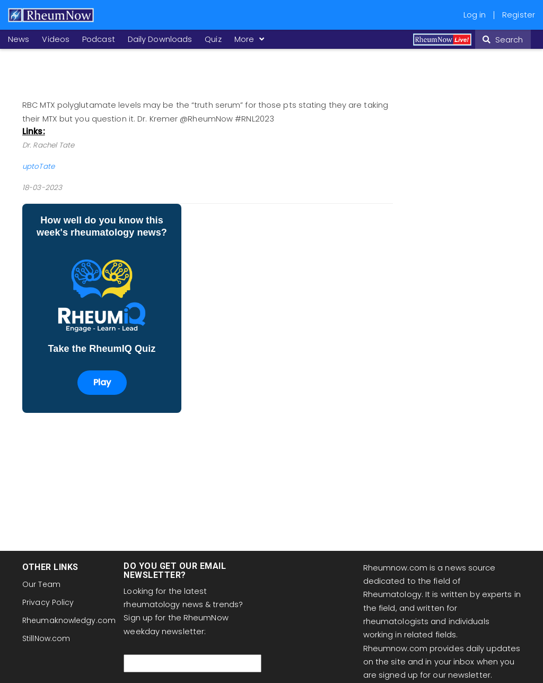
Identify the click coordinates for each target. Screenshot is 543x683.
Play (102, 382)
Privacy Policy (48, 602)
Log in (474, 15)
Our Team (41, 584)
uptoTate (38, 166)
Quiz (213, 39)
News (18, 39)
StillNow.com (46, 638)
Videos (55, 39)
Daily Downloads (160, 39)
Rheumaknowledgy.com (69, 620)
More (247, 39)
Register (518, 15)
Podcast (98, 39)
